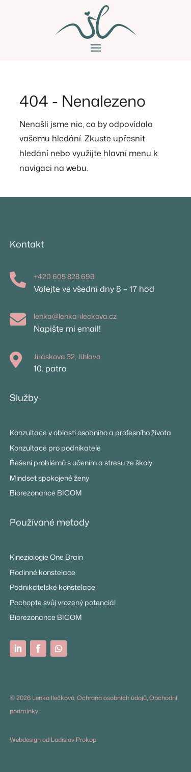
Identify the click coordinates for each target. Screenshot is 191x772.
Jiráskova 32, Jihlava (67, 356)
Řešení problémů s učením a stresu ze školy (81, 462)
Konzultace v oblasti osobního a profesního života (90, 432)
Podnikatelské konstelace (52, 587)
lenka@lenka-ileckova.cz (75, 316)
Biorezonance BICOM (46, 492)
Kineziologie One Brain (46, 557)
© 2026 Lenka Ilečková (42, 697)
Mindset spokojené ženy (49, 478)
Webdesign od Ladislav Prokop (53, 739)
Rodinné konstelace (42, 572)
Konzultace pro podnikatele (55, 448)
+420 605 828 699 (64, 276)
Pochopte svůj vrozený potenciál (63, 602)
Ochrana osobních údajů (112, 697)
